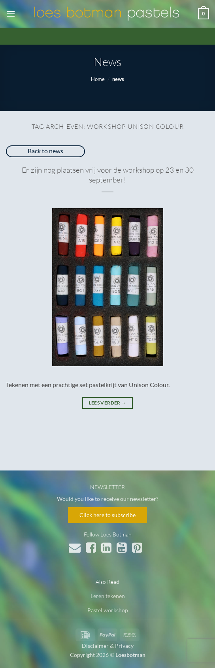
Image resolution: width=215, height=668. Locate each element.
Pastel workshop (107, 610)
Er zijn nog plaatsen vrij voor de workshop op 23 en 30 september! (108, 174)
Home (98, 79)
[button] (10, 13)
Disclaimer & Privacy (108, 645)
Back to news (45, 150)
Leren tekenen (108, 596)
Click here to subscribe (107, 515)
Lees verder (107, 402)
